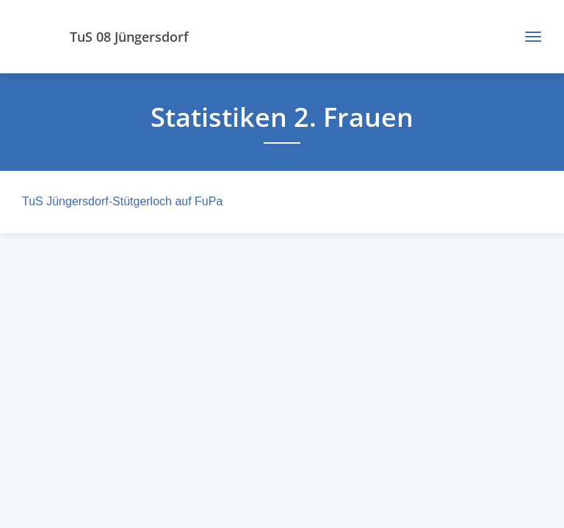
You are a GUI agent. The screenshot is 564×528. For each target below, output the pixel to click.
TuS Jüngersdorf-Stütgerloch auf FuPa (122, 201)
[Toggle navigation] (527, 37)
